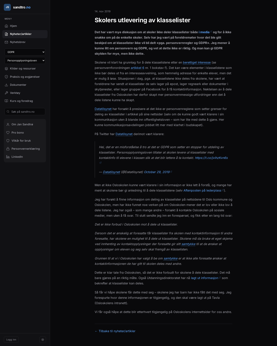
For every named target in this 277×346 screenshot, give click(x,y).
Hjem (11, 26)
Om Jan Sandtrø (19, 124)
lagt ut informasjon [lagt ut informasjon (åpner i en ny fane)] (206, 278)
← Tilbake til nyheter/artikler (115, 331)
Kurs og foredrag (19, 101)
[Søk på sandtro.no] (25, 111)
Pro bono (15, 132)
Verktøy (12, 93)
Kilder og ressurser (20, 68)
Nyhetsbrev (15, 42)
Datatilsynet (103, 109)
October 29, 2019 (158, 172)
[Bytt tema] (42, 339)
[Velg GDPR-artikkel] (25, 52)
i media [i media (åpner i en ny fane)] (205, 32)
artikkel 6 (137, 68)
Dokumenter (15, 85)
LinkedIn (14, 157)
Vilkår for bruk (18, 140)
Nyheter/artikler (18, 34)
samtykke (188, 244)
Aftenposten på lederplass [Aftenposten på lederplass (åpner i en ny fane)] (204, 190)
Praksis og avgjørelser (22, 76)
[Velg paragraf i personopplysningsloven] (25, 60)
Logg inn (11, 339)
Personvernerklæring (23, 148)
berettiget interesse (197, 62)
